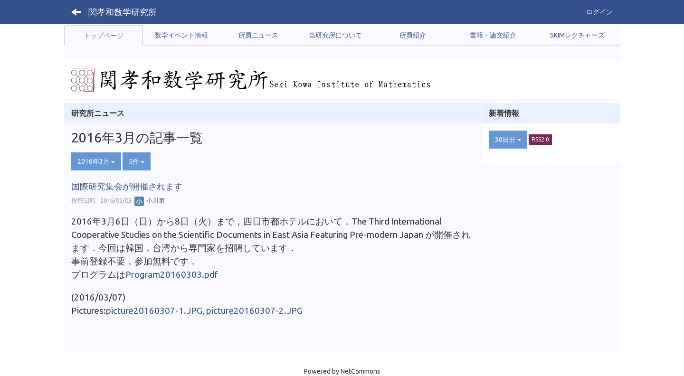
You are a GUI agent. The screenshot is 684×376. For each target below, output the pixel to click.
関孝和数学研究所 (122, 12)
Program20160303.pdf (171, 275)
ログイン (599, 12)
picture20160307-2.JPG (254, 311)
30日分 (508, 139)
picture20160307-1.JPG (154, 311)
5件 (136, 161)
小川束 (149, 200)
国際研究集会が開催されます (126, 186)
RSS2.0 (540, 139)
